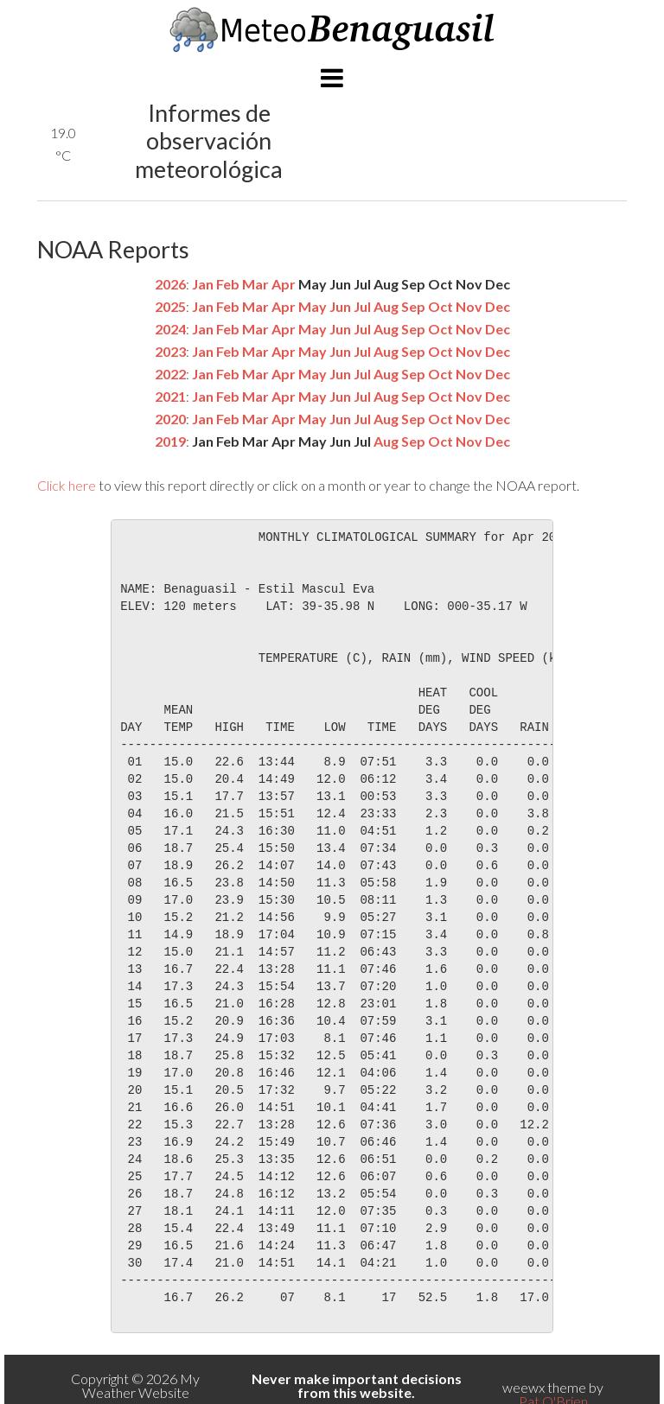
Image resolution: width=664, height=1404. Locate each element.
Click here (66, 485)
